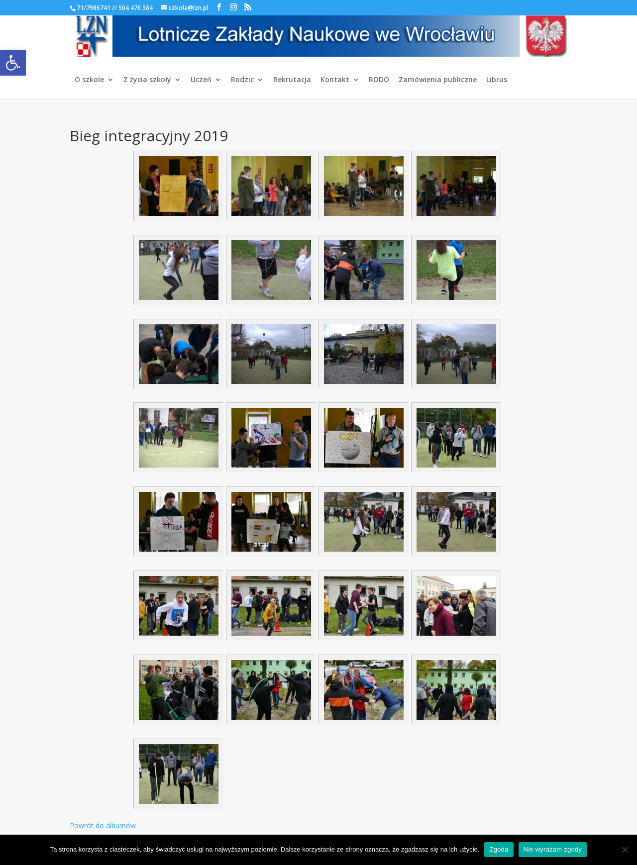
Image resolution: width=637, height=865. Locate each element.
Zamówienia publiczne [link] (438, 80)
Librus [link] (496, 80)
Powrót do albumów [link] (103, 825)
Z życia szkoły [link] (147, 80)
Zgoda (498, 849)
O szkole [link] (89, 80)
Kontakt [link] (334, 80)
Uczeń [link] (201, 80)
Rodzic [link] (242, 80)
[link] (13, 63)
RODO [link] (379, 80)
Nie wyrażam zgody (553, 849)
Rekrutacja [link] (292, 80)
